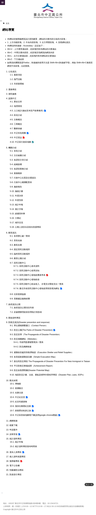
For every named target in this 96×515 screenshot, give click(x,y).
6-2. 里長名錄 (16, 240)
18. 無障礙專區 (13, 461)
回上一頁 (89, 485)
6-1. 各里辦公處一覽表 (20, 236)
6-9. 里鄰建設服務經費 (20, 299)
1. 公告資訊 (11, 72)
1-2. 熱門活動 (16, 79)
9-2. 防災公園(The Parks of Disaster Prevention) (31, 330)
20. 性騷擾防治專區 (15, 470)
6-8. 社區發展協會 (18, 294)
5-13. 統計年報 (16, 205)
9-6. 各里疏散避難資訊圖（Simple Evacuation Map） (33, 357)
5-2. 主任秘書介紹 (18, 155)
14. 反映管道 (12, 434)
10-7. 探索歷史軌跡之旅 (20, 411)
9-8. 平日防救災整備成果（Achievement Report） (32, 366)
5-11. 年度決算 (16, 196)
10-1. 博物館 (15, 384)
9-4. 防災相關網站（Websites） (24, 339)
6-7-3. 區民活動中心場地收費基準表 (29, 275)
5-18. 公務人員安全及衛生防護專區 (25, 227)
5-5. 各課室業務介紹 (19, 169)
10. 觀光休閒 (12, 380)
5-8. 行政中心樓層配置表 (21, 182)
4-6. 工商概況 (16, 124)
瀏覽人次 (6, 500)
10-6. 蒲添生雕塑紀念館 (20, 406)
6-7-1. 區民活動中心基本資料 (26, 266)
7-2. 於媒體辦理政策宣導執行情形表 (26, 312)
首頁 (7, 23)
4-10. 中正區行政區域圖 (20, 142)
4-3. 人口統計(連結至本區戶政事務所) (26, 111)
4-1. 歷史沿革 (16, 102)
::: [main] (3, 23)
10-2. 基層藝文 (16, 388)
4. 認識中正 (11, 98)
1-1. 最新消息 (16, 75)
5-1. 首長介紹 (16, 151)
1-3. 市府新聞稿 (17, 84)
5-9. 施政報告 (16, 187)
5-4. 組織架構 (16, 164)
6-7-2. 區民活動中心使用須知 (26, 271)
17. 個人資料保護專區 (16, 457)
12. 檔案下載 (12, 425)
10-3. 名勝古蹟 (16, 393)
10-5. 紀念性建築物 (18, 402)
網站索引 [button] (2, 2)
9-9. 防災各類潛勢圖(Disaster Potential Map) (29, 370)
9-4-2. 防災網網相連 (22, 347)
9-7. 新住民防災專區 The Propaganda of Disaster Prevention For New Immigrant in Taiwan (50, 361)
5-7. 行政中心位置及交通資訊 (23, 178)
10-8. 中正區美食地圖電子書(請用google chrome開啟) (34, 415)
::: (1, 21)
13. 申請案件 (12, 430)
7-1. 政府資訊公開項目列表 (22, 308)
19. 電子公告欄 (13, 466)
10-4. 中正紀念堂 (17, 397)
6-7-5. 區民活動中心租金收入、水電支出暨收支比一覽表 (38, 284)
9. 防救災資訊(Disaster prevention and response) (28, 322)
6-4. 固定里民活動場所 (20, 249)
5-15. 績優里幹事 (17, 214)
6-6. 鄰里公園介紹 (18, 258)
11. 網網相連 (12, 421)
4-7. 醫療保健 (16, 128)
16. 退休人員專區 (14, 452)
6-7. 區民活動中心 (18, 263)
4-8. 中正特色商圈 (18, 133)
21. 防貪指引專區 (14, 474)
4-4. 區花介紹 (16, 115)
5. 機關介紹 (11, 148)
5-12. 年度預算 (16, 200)
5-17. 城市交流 (16, 222)
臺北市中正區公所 (48, 11)
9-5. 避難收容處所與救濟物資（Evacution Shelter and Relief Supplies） (41, 352)
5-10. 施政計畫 (16, 191)
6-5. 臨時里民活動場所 (20, 254)
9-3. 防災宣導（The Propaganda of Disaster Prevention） (35, 334)
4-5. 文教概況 (16, 120)
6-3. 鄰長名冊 (16, 245)
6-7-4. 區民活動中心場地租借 (26, 279)
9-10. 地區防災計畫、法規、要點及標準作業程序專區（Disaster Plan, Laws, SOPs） (47, 375)
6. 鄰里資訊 (11, 233)
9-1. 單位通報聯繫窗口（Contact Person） (29, 325)
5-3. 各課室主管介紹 (19, 160)
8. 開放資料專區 (13, 318)
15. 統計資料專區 (14, 439)
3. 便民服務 (11, 94)
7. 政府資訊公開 (13, 304)
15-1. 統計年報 (16, 442)
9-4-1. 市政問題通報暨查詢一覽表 (28, 342)
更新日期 (6, 497)
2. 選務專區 (11, 89)
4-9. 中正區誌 (16, 137)
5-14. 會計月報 (16, 209)
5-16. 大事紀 (15, 218)
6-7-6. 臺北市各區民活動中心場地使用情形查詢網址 (36, 288)
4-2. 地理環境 (16, 106)
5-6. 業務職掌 (16, 173)
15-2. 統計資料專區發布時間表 (23, 446)
